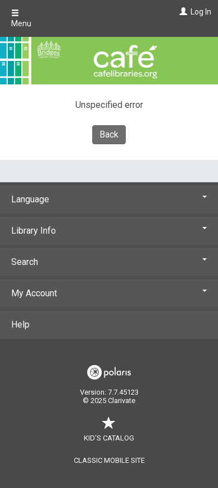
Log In (201, 11)
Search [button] (109, 262)
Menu (21, 18)
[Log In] (182, 11)
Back (109, 134)
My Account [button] (109, 293)
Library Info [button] (109, 230)
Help (20, 324)
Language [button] (109, 199)
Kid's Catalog (109, 432)
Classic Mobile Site (109, 460)
